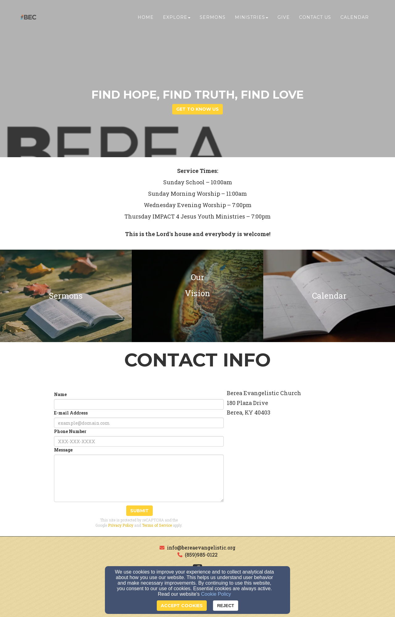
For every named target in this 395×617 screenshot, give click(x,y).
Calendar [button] (354, 17)
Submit (139, 510)
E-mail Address (71, 413)
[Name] (139, 404)
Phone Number (70, 431)
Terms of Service (157, 525)
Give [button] (283, 17)
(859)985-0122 (201, 554)
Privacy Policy (120, 525)
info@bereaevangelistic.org (201, 547)
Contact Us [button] (315, 17)
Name (60, 394)
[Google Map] (300, 479)
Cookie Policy (216, 594)
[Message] (139, 478)
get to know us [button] (197, 109)
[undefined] (66, 296)
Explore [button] (176, 17)
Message (63, 450)
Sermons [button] (213, 17)
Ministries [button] (251, 17)
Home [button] (146, 17)
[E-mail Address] (139, 423)
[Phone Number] (139, 441)
